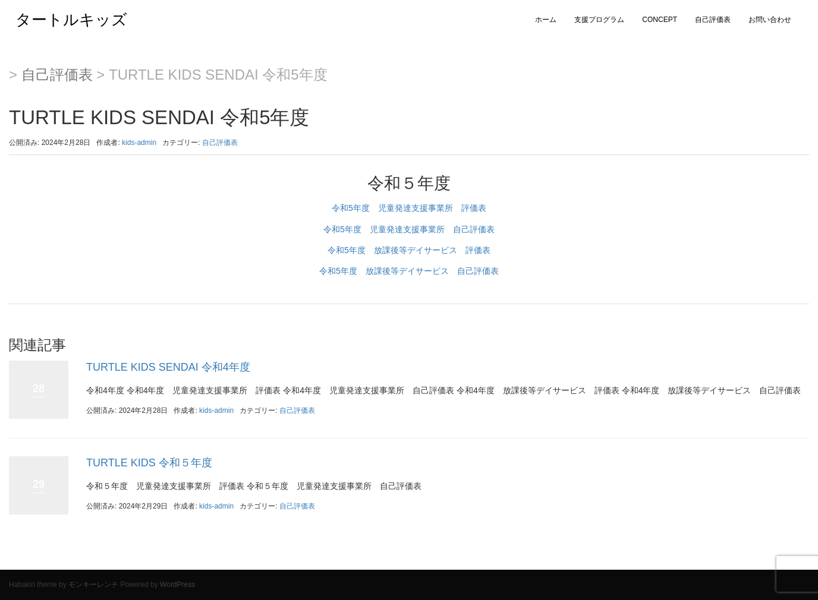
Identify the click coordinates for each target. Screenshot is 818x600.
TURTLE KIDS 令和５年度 (149, 463)
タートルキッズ (63, 20)
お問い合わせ (769, 19)
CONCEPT (659, 19)
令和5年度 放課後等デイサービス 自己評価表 (409, 271)
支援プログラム (599, 19)
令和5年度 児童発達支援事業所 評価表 (409, 208)
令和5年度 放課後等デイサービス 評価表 (409, 250)
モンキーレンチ (93, 584)
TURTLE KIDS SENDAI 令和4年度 (168, 367)
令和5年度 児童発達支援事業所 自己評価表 (409, 229)
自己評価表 (713, 19)
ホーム (545, 19)
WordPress (177, 584)
